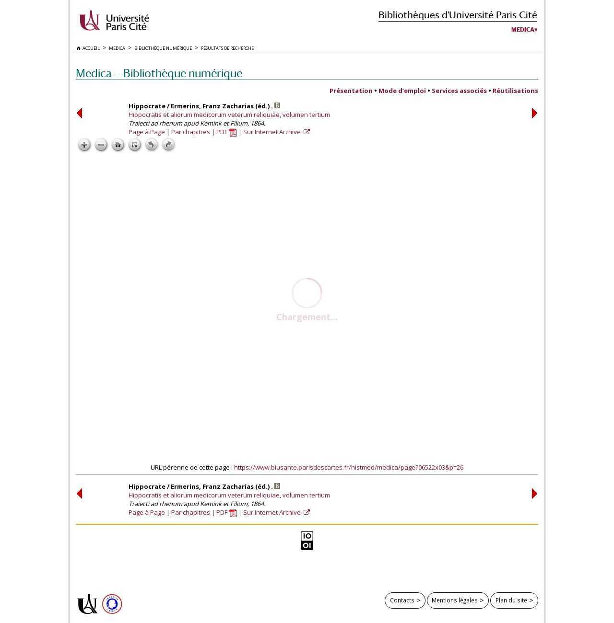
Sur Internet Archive (272, 131)
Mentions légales (455, 600)
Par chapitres (190, 131)
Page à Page (147, 131)
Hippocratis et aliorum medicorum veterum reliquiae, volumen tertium (229, 114)
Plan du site (511, 600)
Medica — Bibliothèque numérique (159, 73)
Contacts (402, 600)
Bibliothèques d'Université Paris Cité (457, 14)
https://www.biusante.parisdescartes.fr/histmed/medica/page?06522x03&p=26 (348, 467)
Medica (522, 29)
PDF (226, 131)
